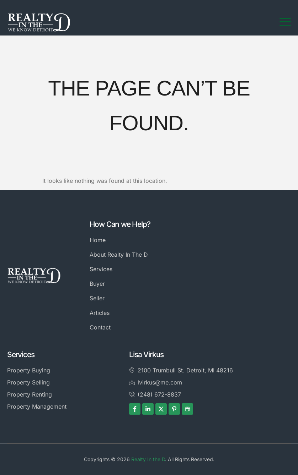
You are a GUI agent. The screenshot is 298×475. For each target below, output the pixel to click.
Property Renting (29, 394)
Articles (100, 312)
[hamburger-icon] (285, 22)
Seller (97, 298)
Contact (100, 327)
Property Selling (28, 382)
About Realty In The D (119, 254)
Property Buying (28, 370)
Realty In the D (148, 459)
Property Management (36, 406)
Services (101, 269)
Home (98, 240)
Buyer (97, 283)
